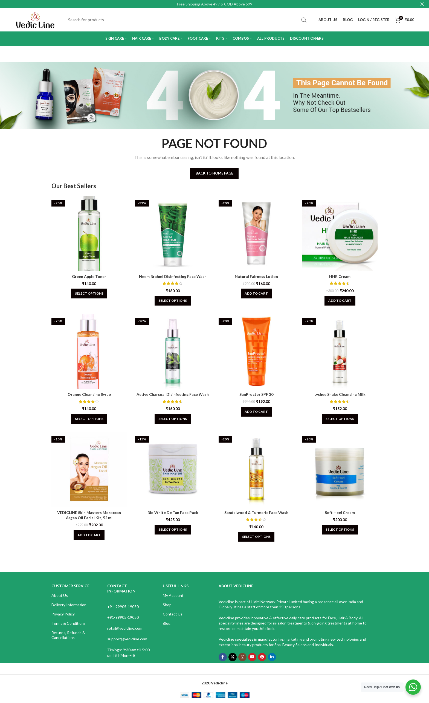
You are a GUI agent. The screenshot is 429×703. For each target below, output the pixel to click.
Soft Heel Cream (340, 512)
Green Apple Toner (89, 276)
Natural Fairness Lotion (256, 276)
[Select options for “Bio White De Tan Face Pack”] (173, 529)
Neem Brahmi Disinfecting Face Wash (173, 276)
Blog (166, 623)
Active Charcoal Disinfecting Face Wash (173, 394)
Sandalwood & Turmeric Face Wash (256, 512)
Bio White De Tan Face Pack (172, 512)
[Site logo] (35, 19)
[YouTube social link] (252, 657)
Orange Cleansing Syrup (89, 394)
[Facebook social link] (223, 657)
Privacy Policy (63, 614)
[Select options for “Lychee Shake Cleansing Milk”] (340, 419)
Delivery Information (68, 604)
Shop (167, 604)
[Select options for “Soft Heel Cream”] (340, 529)
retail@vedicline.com (124, 628)
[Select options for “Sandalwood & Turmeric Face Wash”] (256, 537)
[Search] (187, 20)
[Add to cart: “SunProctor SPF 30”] (256, 412)
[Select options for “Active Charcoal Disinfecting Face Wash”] (173, 419)
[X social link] (232, 657)
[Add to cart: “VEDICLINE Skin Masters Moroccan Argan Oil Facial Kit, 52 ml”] (89, 535)
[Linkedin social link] (272, 657)
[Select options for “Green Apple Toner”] (89, 293)
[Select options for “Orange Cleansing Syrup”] (89, 419)
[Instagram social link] (242, 657)
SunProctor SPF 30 (256, 394)
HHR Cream (339, 276)
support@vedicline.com (127, 639)
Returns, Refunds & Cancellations (68, 635)
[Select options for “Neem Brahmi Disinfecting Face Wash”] (173, 301)
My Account (173, 595)
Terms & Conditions (68, 623)
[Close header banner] (422, 4)
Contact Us (172, 614)
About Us (59, 595)
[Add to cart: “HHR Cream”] (339, 301)
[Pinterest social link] (262, 657)
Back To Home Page (214, 173)
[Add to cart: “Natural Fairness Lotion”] (256, 293)
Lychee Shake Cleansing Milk (340, 394)
